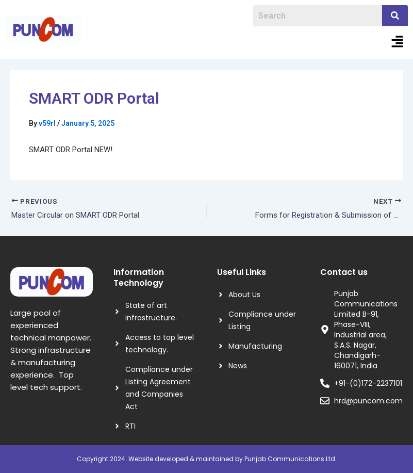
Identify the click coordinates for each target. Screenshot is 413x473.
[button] (397, 42)
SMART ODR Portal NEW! (70, 149)
